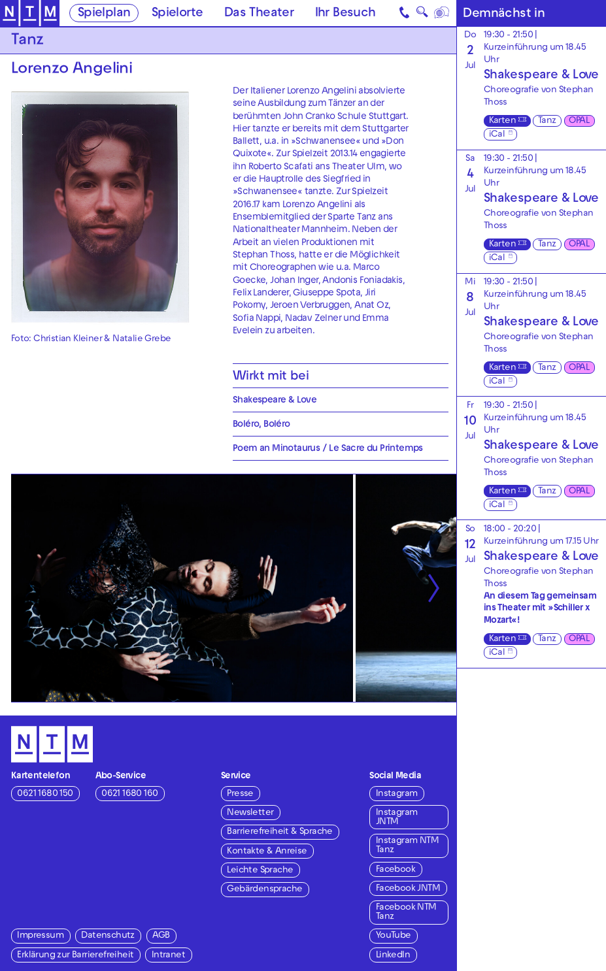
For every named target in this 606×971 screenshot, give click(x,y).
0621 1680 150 (45, 794)
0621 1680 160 (129, 794)
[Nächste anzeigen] (433, 588)
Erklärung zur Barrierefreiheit (75, 955)
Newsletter (250, 813)
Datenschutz (107, 936)
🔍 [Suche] (422, 14)
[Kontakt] (404, 13)
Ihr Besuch (345, 14)
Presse (240, 794)
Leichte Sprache (260, 870)
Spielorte (177, 14)
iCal (497, 135)
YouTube (393, 936)
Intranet (168, 955)
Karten (502, 121)
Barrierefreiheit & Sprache (279, 832)
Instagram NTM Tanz (407, 846)
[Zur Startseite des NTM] (29, 13)
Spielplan (104, 14)
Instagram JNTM (397, 818)
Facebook (395, 870)
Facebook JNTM (408, 889)
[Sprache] (442, 13)
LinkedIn (393, 955)
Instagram (397, 794)
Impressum (40, 936)
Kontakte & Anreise (267, 852)
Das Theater (259, 14)
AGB (160, 936)
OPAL (579, 121)
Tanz (547, 121)
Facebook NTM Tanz (406, 912)
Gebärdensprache (264, 889)
